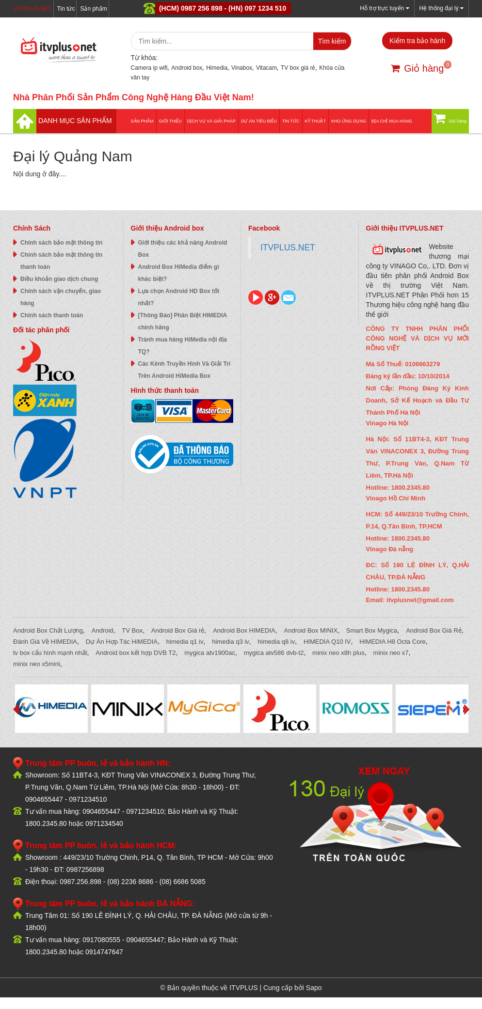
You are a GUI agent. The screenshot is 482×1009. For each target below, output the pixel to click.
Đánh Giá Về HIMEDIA (45, 641)
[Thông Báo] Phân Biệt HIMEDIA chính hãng (182, 321)
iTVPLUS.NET (33, 8)
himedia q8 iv (276, 641)
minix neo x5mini (36, 663)
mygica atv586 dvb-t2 (274, 652)
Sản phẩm (93, 8)
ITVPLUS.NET (287, 247)
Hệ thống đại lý (441, 8)
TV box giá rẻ (298, 67)
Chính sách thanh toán (51, 315)
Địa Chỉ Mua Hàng (391, 121)
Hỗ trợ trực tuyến (384, 8)
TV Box (132, 630)
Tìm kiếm (332, 41)
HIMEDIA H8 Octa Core (392, 641)
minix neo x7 (391, 652)
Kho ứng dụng (348, 121)
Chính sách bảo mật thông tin (61, 242)
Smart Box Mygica (371, 630)
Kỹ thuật (315, 121)
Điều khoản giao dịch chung (59, 279)
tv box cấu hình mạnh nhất (50, 652)
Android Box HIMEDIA (244, 630)
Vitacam (266, 67)
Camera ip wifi (149, 67)
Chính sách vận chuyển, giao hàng (60, 297)
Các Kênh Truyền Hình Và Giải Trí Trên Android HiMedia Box (184, 369)
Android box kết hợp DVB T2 (136, 652)
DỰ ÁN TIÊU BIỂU (259, 121)
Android (102, 630)
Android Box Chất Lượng (48, 630)
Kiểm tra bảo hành (417, 41)
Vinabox (241, 67)
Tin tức (66, 8)
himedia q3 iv (230, 641)
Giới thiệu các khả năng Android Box (182, 248)
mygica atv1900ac (209, 652)
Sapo (314, 988)
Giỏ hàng (417, 68)
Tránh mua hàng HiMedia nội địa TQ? (182, 345)
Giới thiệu (170, 121)
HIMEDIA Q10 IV (327, 641)
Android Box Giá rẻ (178, 630)
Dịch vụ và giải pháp (211, 121)
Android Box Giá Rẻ (434, 630)
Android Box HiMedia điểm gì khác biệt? (178, 273)
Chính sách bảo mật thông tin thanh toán (61, 260)
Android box (186, 67)
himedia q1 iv (185, 641)
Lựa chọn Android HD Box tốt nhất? (179, 297)
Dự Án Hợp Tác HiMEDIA (122, 641)
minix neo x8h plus (338, 652)
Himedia (216, 67)
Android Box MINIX (311, 630)
